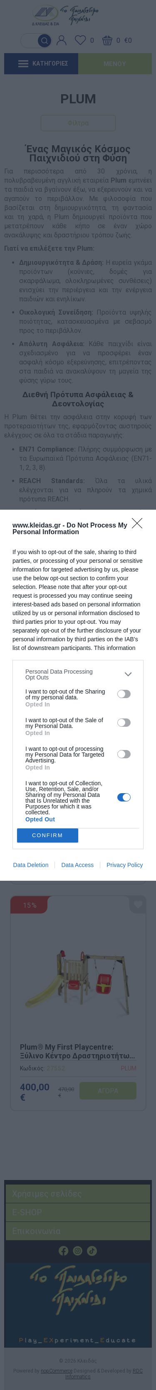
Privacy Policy (124, 865)
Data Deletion (31, 865)
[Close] (140, 526)
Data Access (77, 865)
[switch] (124, 694)
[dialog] (78, 695)
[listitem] (78, 674)
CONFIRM (47, 835)
